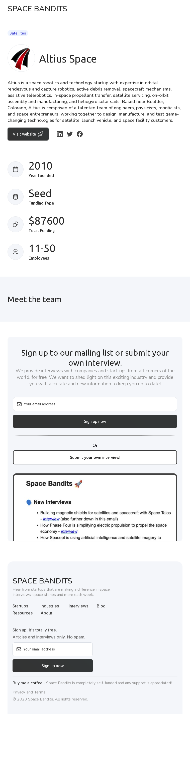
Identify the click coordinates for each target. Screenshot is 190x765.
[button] (177, 9)
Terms (39, 692)
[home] (37, 9)
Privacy (19, 692)
